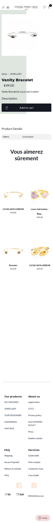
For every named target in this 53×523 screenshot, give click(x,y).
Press (30, 431)
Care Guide (33, 475)
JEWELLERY (10, 408)
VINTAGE (9, 428)
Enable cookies (35, 438)
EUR (22, 494)
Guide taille (33, 455)
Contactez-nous (35, 468)
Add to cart (19, 107)
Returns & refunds (12, 468)
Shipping (8, 455)
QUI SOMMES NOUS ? (35, 423)
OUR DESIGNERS (12, 415)
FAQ (6, 475)
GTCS (31, 408)
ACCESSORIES (11, 402)
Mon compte (34, 462)
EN (9, 494)
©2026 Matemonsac (36, 496)
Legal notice (34, 402)
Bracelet (13, 265)
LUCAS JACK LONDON (13, 209)
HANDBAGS (10, 421)
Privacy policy (34, 415)
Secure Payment (11, 462)
